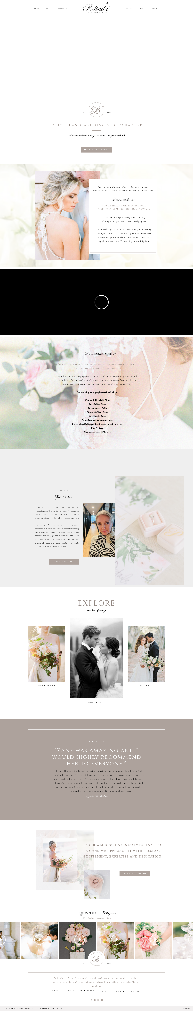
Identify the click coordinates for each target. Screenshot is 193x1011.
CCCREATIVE (56, 1008)
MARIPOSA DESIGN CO (23, 1008)
